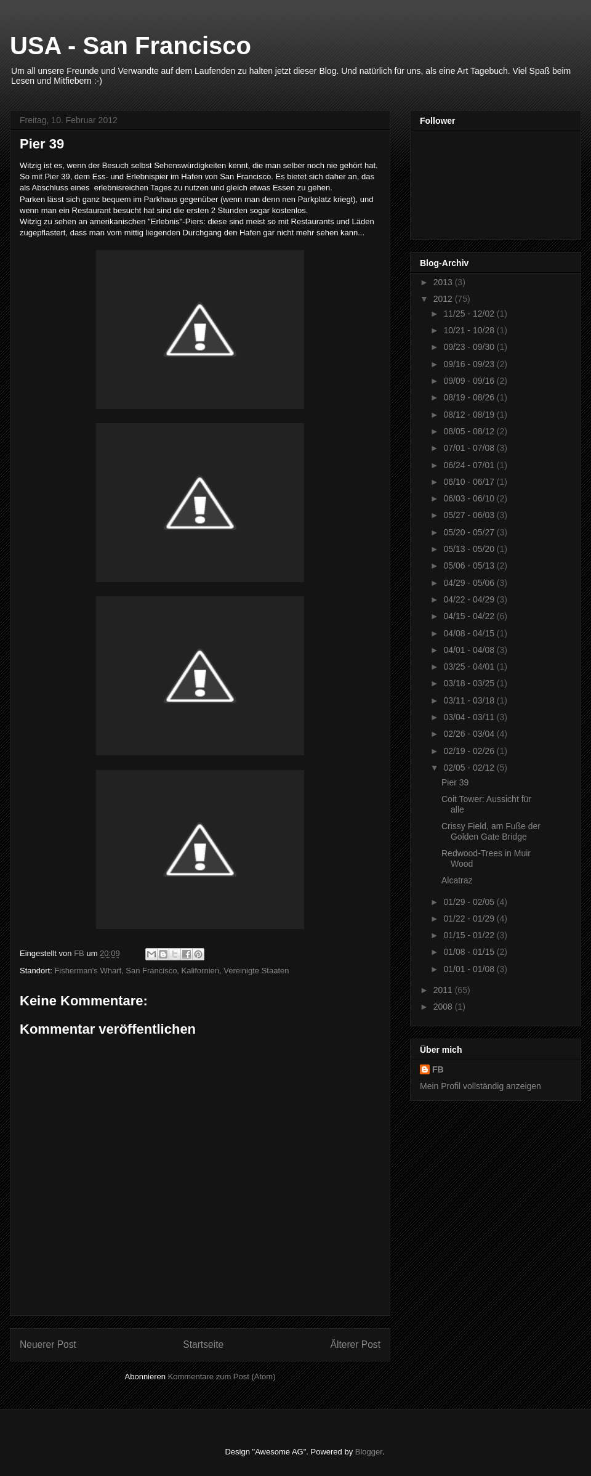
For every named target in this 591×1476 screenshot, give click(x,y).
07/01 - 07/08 (469, 448)
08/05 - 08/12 (469, 431)
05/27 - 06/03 (469, 515)
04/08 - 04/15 (469, 633)
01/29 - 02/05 (469, 902)
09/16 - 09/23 (469, 364)
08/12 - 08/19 (469, 415)
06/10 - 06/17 (469, 482)
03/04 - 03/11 (469, 717)
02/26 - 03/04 (469, 734)
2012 (444, 299)
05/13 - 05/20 (469, 549)
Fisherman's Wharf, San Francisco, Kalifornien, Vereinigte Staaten (171, 970)
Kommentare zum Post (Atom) (222, 1376)
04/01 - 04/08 (469, 650)
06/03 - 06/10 (469, 498)
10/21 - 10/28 (469, 330)
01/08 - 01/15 (469, 952)
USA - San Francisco (130, 45)
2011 (444, 990)
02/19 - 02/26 (469, 751)
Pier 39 (454, 782)
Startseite (203, 1344)
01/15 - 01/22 (469, 935)
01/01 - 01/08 (469, 969)
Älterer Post (355, 1344)
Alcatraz (457, 880)
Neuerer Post (48, 1344)
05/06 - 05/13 (469, 565)
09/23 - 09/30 (469, 347)
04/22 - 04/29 (469, 599)
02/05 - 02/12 (469, 767)
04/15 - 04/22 (469, 616)
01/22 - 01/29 (469, 918)
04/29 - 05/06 (469, 583)
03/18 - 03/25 (469, 683)
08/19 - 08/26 (469, 397)
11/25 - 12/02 (469, 313)
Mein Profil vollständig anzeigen (480, 1086)
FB (438, 1069)
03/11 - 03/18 (469, 700)
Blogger (368, 1451)
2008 (444, 1007)
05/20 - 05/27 (469, 532)
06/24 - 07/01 (469, 465)
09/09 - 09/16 (469, 381)
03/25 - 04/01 (469, 666)
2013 (444, 282)
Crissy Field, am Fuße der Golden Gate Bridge (491, 831)
